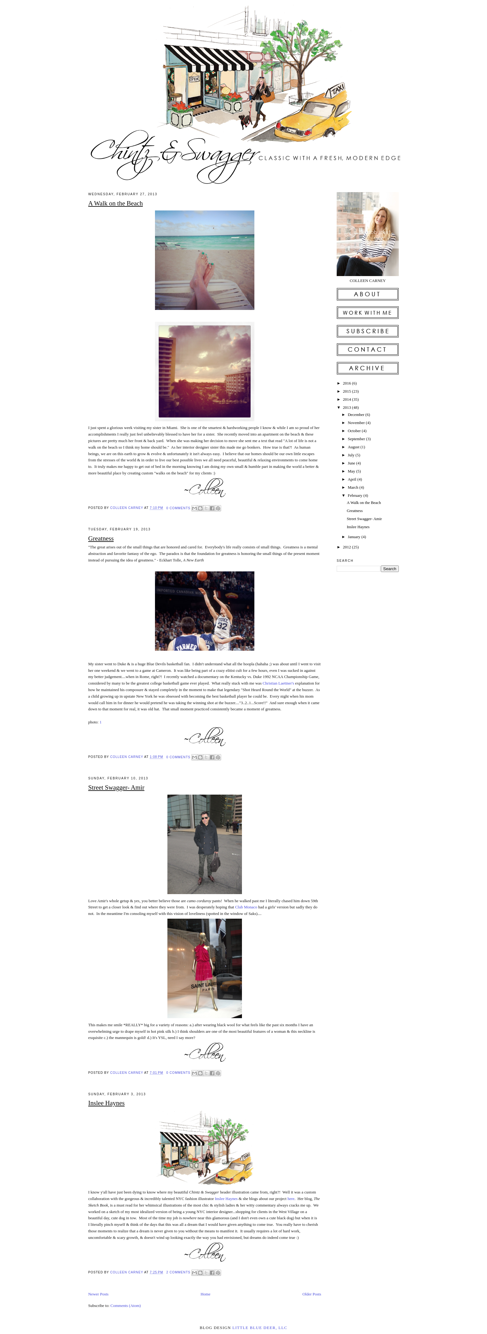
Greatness (101, 538)
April (352, 479)
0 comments (178, 508)
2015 (347, 391)
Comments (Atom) (126, 1305)
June (352, 463)
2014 (347, 399)
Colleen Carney (127, 508)
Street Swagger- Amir (116, 787)
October (355, 430)
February (355, 495)
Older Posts (312, 1294)
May (352, 471)
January (355, 536)
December (357, 414)
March (353, 487)
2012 (347, 547)
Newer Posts (98, 1294)
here (291, 1198)
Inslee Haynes (106, 1102)
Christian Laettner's (278, 683)
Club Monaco (246, 907)
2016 (347, 383)
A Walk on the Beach (115, 203)
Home (206, 1294)
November (357, 422)
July (352, 455)
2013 (347, 407)
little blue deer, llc (259, 1327)
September (357, 438)
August (354, 447)
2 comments (178, 1272)
